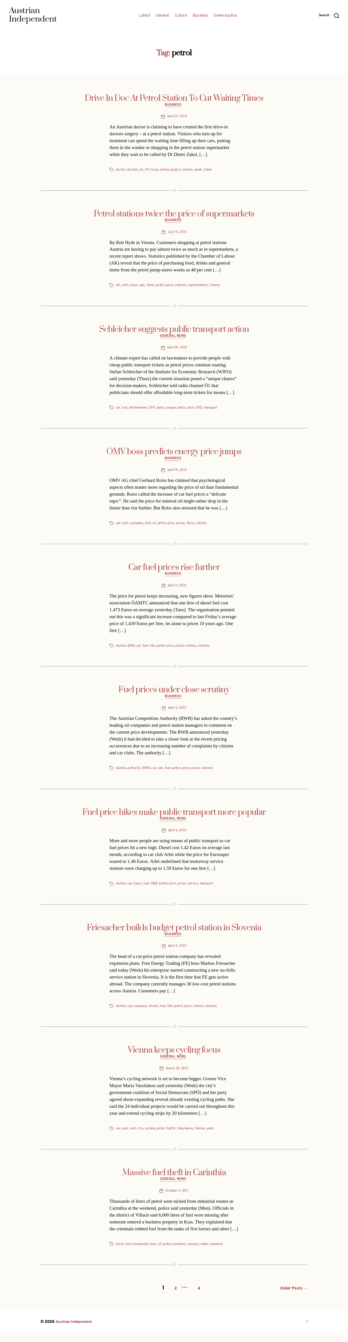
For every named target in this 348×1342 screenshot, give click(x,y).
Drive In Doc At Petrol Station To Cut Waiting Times (174, 98)
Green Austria (225, 15)
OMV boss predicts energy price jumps (174, 454)
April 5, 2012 (177, 714)
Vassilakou (189, 1137)
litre (155, 650)
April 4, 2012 (177, 837)
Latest (144, 15)
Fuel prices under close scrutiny (174, 694)
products (185, 1253)
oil (157, 527)
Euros (135, 287)
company (138, 527)
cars (163, 774)
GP (149, 171)
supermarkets (205, 287)
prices (185, 527)
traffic (175, 1137)
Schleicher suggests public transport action (174, 331)
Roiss (196, 527)
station (192, 171)
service (200, 890)
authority (135, 774)
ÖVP (156, 410)
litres (156, 1253)
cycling (151, 1137)
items (152, 287)
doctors (133, 171)
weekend (225, 1253)
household (142, 1253)
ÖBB (157, 890)
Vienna (222, 287)
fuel (125, 410)
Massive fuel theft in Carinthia (174, 1181)
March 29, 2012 (177, 1077)
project (180, 171)
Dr (143, 171)
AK (118, 287)
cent (125, 287)
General (162, 15)
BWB (132, 650)
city (142, 1137)
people (175, 410)
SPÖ (207, 410)
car (118, 410)
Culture (181, 15)
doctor (121, 171)
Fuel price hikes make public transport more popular (174, 818)
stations (186, 287)
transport (219, 410)
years (215, 1137)
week (204, 171)
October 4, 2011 (177, 1200)
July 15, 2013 (177, 234)
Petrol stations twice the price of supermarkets (174, 215)
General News (174, 339)
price (174, 287)
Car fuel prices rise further (174, 571)
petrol (168, 171)
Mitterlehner (140, 410)
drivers (156, 1014)
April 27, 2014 (177, 117)
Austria (121, 650)
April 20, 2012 (177, 350)
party (164, 410)
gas (144, 287)
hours (157, 171)
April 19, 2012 (177, 474)
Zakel (214, 171)
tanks (212, 1253)
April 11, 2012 (177, 590)
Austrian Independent (75, 1329)
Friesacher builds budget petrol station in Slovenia (174, 934)
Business (200, 15)
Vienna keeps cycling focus (174, 1058)
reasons (200, 1253)
